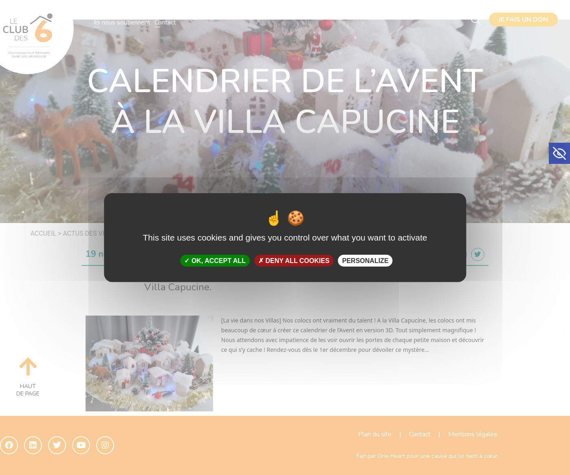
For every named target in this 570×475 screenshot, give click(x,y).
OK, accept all (214, 260)
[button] (559, 153)
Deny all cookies (294, 260)
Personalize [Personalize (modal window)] (365, 260)
